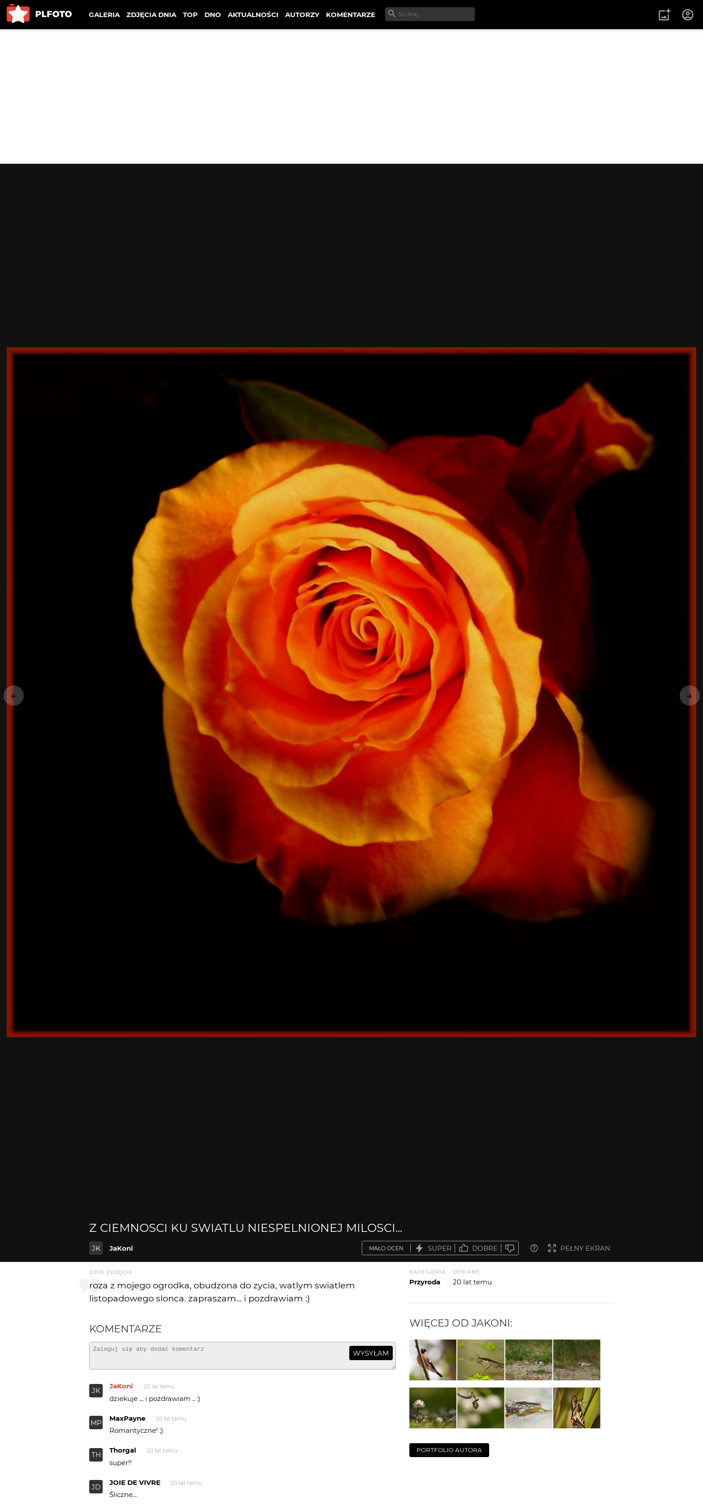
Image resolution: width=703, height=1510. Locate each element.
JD (95, 1491)
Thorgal (122, 1454)
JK (96, 1248)
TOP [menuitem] (190, 14)
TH (96, 1458)
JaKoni (121, 1248)
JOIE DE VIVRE (135, 1486)
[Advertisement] (351, 96)
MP (96, 1427)
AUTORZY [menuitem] (302, 14)
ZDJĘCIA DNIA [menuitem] (151, 14)
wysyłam (371, 1353)
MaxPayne (127, 1422)
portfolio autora (449, 1449)
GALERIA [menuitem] (104, 14)
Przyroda (424, 1282)
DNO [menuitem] (212, 14)
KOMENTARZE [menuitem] (350, 14)
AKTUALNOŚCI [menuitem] (253, 14)
